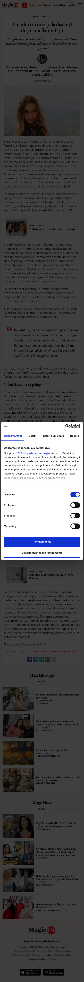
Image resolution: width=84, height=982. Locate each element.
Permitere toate (42, 541)
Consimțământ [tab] (13, 435)
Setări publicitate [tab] (53, 435)
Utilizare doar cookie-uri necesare (42, 552)
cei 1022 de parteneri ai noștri (31, 453)
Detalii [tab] (32, 435)
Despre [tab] (74, 435)
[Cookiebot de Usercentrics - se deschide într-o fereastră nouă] (65, 426)
